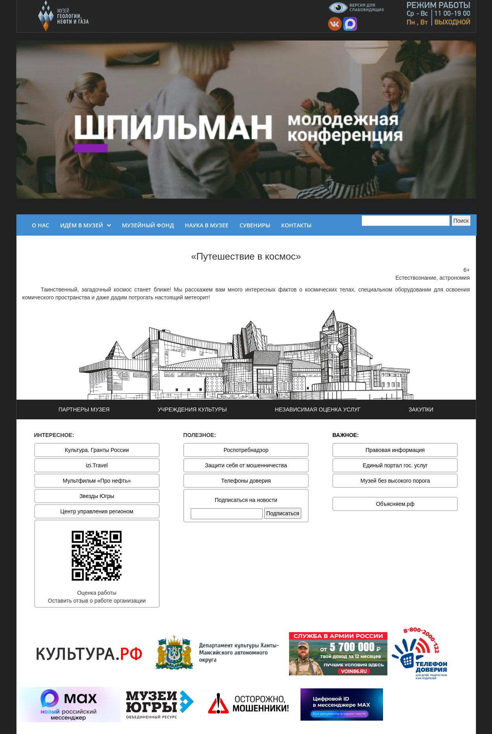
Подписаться (282, 513)
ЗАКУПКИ (421, 409)
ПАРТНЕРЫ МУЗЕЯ (84, 409)
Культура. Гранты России (97, 450)
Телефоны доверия (246, 481)
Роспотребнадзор (246, 450)
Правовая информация (395, 450)
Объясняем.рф (395, 504)
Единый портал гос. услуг (395, 465)
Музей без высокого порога (395, 481)
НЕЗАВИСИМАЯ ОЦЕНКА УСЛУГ (318, 409)
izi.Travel (97, 465)
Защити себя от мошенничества (246, 465)
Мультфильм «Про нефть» (97, 481)
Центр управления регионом (96, 511)
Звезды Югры (96, 496)
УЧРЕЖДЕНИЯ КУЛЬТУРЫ (192, 409)
